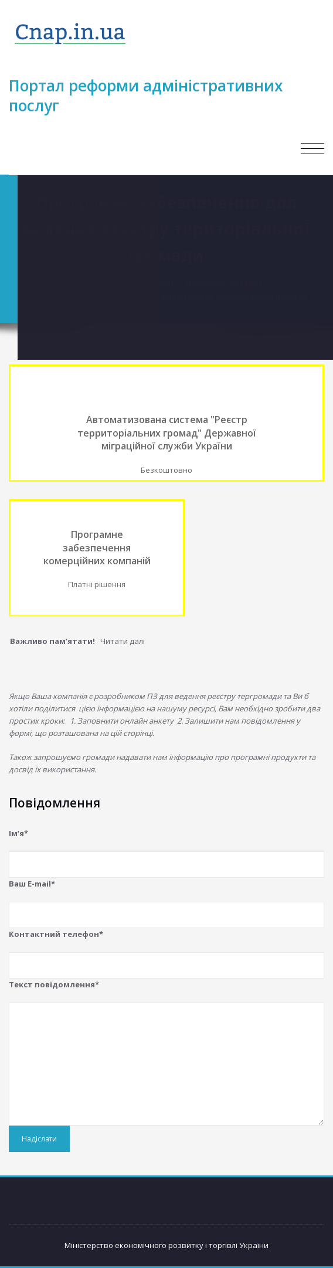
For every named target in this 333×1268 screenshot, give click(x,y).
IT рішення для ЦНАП (225, 283)
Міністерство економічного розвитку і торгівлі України (166, 1245)
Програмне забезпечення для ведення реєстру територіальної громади (173, 296)
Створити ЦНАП (146, 283)
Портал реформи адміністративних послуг (146, 95)
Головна (88, 283)
